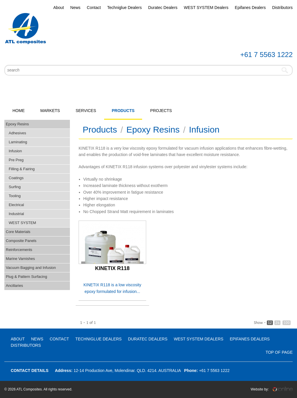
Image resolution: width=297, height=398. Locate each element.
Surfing (15, 187)
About (58, 7)
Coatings (16, 178)
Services (86, 110)
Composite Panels (21, 241)
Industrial (16, 214)
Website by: (272, 389)
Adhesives (17, 133)
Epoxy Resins (17, 124)
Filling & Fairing (22, 169)
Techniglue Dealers (124, 7)
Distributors (282, 7)
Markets (50, 110)
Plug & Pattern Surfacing (26, 276)
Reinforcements (19, 249)
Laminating (18, 142)
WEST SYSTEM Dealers (206, 7)
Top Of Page (279, 352)
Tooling (15, 196)
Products (123, 110)
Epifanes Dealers (250, 7)
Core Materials (18, 232)
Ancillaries (14, 285)
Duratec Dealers (163, 7)
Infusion (15, 151)
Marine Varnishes (20, 258)
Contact (94, 7)
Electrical (16, 205)
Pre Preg (16, 160)
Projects (161, 110)
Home (18, 110)
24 (277, 323)
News (75, 7)
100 (286, 323)
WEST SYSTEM (22, 223)
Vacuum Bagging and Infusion (31, 267)
